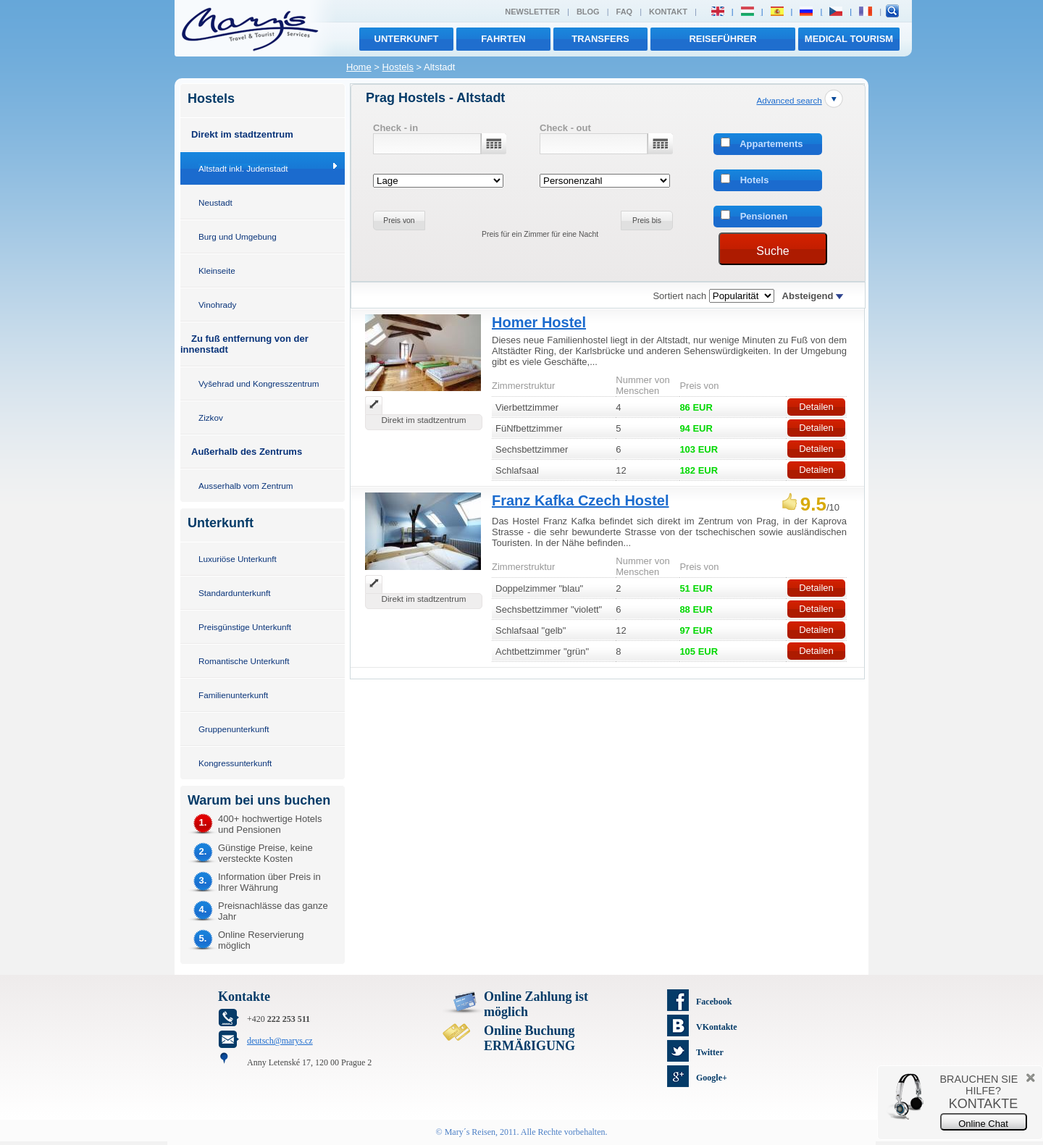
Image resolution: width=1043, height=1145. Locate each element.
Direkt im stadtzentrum (242, 134)
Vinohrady (217, 304)
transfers (600, 38)
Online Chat (983, 1123)
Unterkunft (406, 38)
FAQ (624, 11)
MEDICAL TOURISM (849, 38)
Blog (588, 11)
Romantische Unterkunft (243, 661)
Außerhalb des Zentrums (246, 451)
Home (359, 67)
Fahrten (503, 38)
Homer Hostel (539, 322)
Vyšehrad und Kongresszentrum (258, 383)
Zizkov (210, 417)
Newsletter (532, 11)
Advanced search (788, 100)
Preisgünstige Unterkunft (244, 627)
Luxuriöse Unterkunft (237, 558)
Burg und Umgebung (237, 236)
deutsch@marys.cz (280, 1041)
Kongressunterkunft (235, 763)
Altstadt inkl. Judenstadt (243, 168)
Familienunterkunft (233, 695)
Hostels (398, 67)
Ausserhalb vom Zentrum (245, 485)
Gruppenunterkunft (233, 729)
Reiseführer (722, 38)
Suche (772, 251)
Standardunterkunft (234, 592)
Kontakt (668, 11)
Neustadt (215, 202)
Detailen (816, 406)
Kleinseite (216, 270)
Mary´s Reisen (470, 1132)
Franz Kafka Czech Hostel (580, 500)
